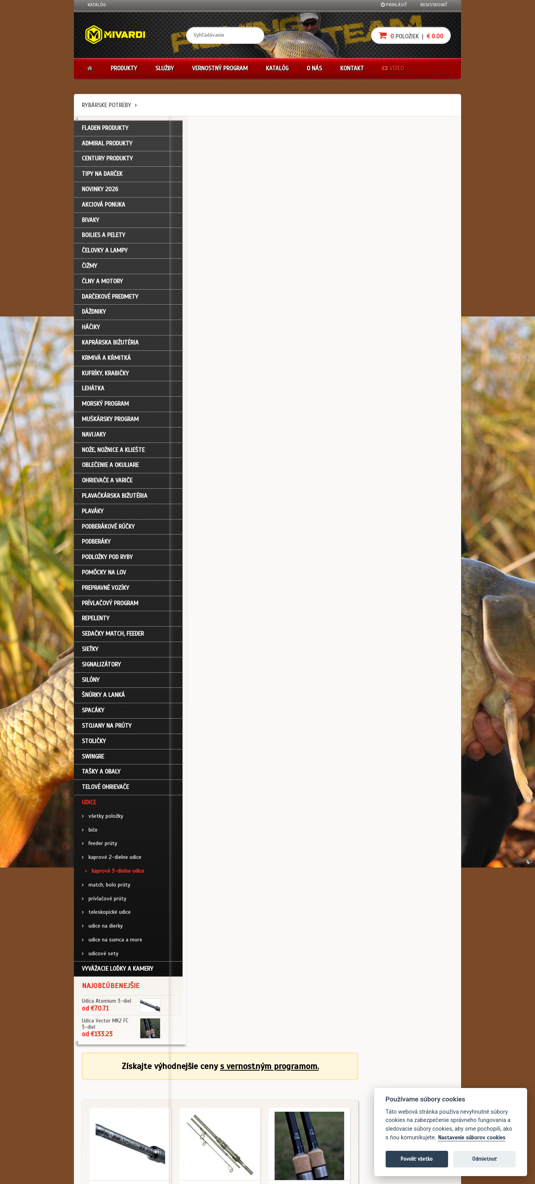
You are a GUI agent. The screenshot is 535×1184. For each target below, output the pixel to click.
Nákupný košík (103, 1106)
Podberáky (96, 546)
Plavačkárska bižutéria (114, 500)
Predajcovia (226, 1117)
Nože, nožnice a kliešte (113, 454)
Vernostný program (220, 68)
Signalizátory (101, 668)
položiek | (411, 35)
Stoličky (94, 745)
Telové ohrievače (105, 791)
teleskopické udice (106, 916)
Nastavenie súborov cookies (471, 1137)
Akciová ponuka (103, 209)
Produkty (124, 68)
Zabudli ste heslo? (108, 1117)
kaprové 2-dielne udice (111, 861)
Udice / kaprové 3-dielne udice (218, 268)
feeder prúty (99, 848)
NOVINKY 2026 (100, 194)
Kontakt (352, 68)
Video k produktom (108, 1138)
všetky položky (102, 820)
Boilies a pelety (103, 239)
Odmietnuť (484, 1159)
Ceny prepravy (103, 1149)
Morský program (105, 408)
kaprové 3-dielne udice (114, 875)
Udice (89, 806)
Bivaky (90, 224)
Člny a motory (102, 285)
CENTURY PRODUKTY (107, 163)
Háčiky (91, 331)
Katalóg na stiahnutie (237, 1085)
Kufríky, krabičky (105, 377)
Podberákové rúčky (108, 531)
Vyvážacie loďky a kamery (117, 973)
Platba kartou (292, 1106)
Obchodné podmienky (174, 1085)
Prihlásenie (100, 1085)
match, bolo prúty (106, 889)
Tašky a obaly (101, 776)
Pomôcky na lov (104, 577)
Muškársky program (110, 423)
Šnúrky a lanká (103, 699)
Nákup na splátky (296, 1096)
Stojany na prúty (107, 730)
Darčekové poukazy (298, 1085)
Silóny (91, 684)
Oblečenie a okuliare (110, 469)
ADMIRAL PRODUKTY (107, 147)
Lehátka (93, 393)
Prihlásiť (394, 5)
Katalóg (97, 5)
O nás (314, 68)
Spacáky (93, 715)
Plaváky (93, 515)
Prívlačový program (110, 607)
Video (393, 68)
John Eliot (159, 1173)
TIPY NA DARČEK (102, 178)
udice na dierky (102, 930)
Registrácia (100, 1096)
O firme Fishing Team (236, 1096)
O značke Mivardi (232, 1106)
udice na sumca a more (112, 944)
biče (90, 834)
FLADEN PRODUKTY (105, 132)
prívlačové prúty (104, 903)
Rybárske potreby (106, 105)
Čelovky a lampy (105, 255)
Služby (164, 68)
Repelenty (95, 623)
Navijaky (94, 438)
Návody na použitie (108, 1128)
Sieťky (90, 653)
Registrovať (433, 5)
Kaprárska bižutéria (110, 347)
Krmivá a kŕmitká (106, 362)
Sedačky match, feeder (113, 638)
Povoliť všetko (417, 1159)
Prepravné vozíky (105, 592)
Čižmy (89, 270)
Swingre (93, 760)
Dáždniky (94, 316)
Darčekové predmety (110, 301)
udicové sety (100, 957)
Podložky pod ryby (107, 561)
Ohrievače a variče (107, 485)
